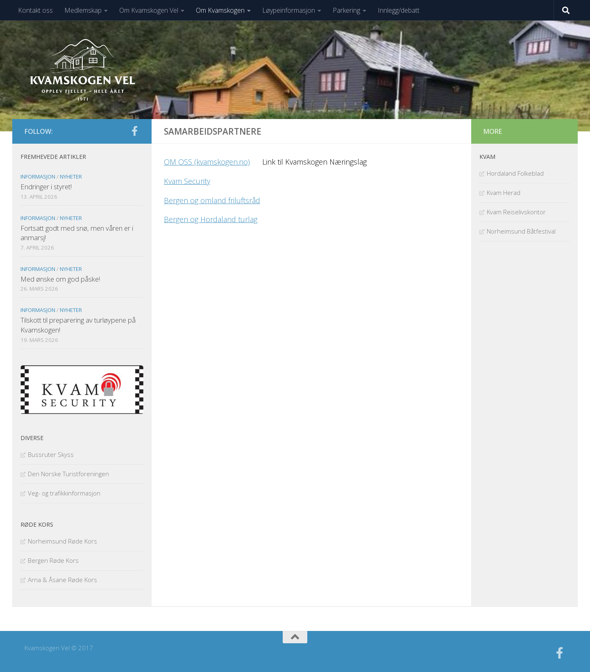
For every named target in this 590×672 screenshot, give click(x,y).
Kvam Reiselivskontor (516, 212)
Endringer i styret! (46, 186)
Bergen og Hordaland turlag (210, 219)
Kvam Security (187, 181)
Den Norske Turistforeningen (68, 474)
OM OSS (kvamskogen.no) (207, 162)
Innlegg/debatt (399, 10)
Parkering (346, 10)
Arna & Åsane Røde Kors (62, 580)
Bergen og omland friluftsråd (212, 200)
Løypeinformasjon (288, 10)
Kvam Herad (503, 192)
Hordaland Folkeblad (515, 173)
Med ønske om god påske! (60, 279)
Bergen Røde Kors (53, 560)
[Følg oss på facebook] (134, 131)
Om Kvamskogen (220, 10)
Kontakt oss (35, 10)
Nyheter (71, 176)
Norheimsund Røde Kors (62, 541)
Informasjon (37, 176)
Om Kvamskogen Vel (148, 10)
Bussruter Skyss (51, 454)
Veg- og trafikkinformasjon (64, 493)
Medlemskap (83, 10)
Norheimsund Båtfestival (521, 231)
